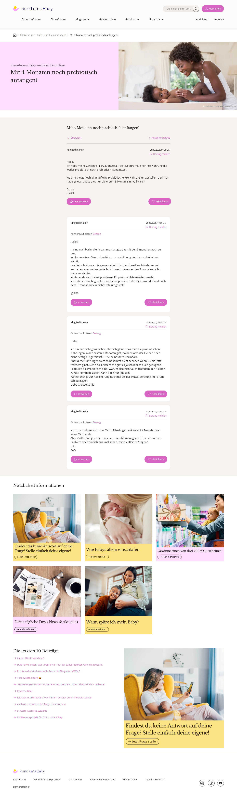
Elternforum (58, 19)
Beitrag (97, 233)
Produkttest (202, 19)
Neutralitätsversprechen (47, 779)
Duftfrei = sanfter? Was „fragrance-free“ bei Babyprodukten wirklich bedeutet (60, 664)
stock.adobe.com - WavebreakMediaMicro (218, 106)
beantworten (81, 201)
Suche (196, 9)
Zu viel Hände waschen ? (30, 658)
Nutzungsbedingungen (102, 779)
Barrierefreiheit (21, 786)
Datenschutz (130, 779)
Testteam (219, 19)
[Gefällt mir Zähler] (159, 201)
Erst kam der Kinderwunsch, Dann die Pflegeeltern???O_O (48, 671)
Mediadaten (75, 779)
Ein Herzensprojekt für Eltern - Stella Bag (39, 717)
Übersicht (76, 137)
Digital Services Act (155, 779)
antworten (83, 302)
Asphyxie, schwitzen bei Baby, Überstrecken (41, 704)
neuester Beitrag (161, 137)
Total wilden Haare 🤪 (29, 677)
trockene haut (24, 691)
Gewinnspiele (107, 19)
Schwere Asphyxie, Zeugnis (32, 710)
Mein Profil (215, 8)
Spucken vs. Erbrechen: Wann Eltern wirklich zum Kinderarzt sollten (54, 697)
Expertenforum (31, 19)
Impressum (19, 779)
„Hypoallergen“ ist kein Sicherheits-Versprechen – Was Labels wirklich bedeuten (61, 684)
